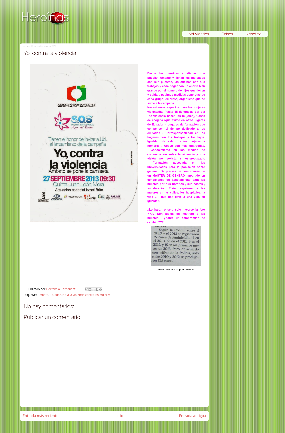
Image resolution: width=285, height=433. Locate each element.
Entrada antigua (192, 415)
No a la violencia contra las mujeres (86, 295)
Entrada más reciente (40, 415)
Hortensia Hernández (61, 289)
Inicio (118, 415)
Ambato (43, 295)
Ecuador (55, 295)
